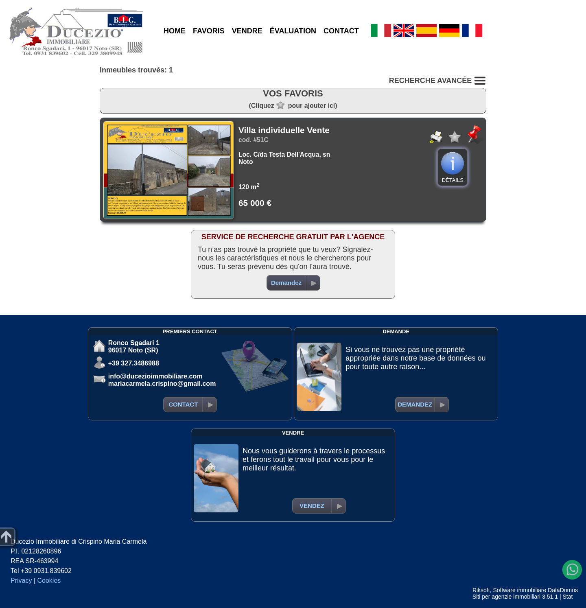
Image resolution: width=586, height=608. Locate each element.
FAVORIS (209, 31)
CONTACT (341, 31)
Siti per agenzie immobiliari (506, 596)
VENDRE (247, 31)
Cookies (49, 580)
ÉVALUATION (293, 31)
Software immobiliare (519, 590)
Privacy (21, 580)
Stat (567, 596)
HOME (175, 31)
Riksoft (481, 590)
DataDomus (563, 590)
